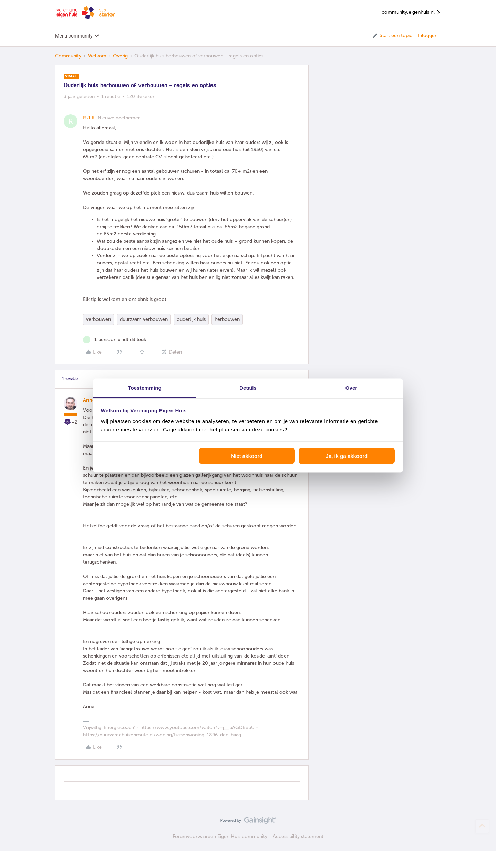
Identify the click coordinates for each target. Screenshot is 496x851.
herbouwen (227, 319)
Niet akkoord (246, 456)
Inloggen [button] (427, 36)
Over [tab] (351, 388)
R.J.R (89, 118)
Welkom (97, 56)
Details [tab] (248, 388)
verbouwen (98, 319)
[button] (392, 35)
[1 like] (114, 339)
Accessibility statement (298, 836)
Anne (89, 400)
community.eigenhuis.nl (411, 12)
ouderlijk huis (191, 319)
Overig (120, 56)
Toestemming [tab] (145, 388)
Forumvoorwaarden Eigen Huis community (220, 836)
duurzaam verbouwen (144, 319)
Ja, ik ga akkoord (347, 456)
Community (68, 56)
